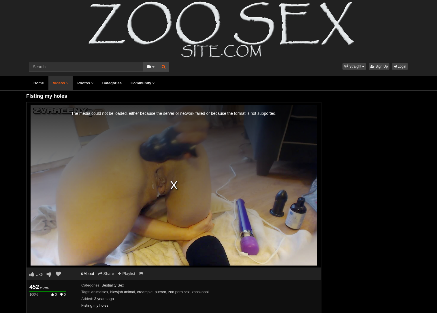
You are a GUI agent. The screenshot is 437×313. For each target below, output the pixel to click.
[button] (354, 66)
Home (38, 83)
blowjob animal (122, 292)
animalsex (99, 292)
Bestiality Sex (112, 285)
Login (400, 66)
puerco (160, 292)
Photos (85, 83)
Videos (60, 83)
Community (143, 83)
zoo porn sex (178, 292)
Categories (112, 83)
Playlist (126, 273)
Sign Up (379, 66)
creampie (144, 292)
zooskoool (200, 292)
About (87, 273)
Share (106, 273)
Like (36, 274)
